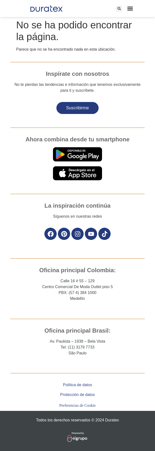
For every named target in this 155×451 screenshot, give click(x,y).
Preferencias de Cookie (77, 405)
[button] (119, 9)
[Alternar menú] (130, 8)
